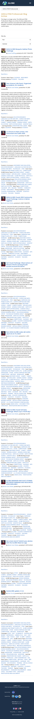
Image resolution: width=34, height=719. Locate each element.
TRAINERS (17, 193)
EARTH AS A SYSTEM (6, 186)
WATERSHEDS (10, 635)
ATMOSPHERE (21, 183)
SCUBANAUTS (19, 633)
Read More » (4, 74)
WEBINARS (4, 238)
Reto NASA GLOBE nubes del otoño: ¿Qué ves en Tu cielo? (18, 333)
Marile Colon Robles (13, 87)
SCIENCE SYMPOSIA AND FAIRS (22, 302)
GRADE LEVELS (14, 404)
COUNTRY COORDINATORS (8, 191)
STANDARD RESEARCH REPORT (9, 471)
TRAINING (20, 188)
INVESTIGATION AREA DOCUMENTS (18, 405)
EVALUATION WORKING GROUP (23, 179)
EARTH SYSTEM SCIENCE (15, 124)
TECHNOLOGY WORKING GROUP (15, 314)
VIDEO (9, 392)
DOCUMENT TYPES (24, 404)
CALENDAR (17, 77)
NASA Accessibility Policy (17, 714)
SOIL (10, 530)
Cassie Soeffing (12, 53)
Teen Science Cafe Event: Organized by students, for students (18, 84)
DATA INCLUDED (16, 174)
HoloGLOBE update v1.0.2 (15, 591)
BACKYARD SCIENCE (22, 120)
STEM (2, 120)
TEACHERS (21, 79)
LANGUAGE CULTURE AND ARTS (10, 119)
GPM (11, 638)
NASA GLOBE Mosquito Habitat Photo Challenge (19, 50)
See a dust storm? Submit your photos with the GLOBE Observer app (19, 542)
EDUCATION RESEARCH (19, 117)
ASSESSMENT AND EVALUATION (22, 165)
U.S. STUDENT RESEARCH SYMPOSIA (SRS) (18, 328)
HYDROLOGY (10, 658)
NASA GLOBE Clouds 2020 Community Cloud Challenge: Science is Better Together (19, 199)
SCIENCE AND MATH (24, 119)
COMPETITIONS (27, 170)
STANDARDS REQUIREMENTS (18, 670)
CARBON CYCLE (19, 635)
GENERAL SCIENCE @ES (7, 176)
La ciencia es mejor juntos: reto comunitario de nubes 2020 (17, 132)
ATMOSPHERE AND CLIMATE (19, 126)
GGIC (25, 635)
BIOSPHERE (21, 654)
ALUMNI (27, 189)
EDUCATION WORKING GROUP (14, 246)
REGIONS (14, 188)
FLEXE (9, 633)
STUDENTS (14, 79)
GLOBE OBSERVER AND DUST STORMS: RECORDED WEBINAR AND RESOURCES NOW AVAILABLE (19, 482)
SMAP (17, 637)
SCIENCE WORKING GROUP (8, 181)
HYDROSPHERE (17, 652)
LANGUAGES (4, 405)
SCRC (13, 633)
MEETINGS (13, 374)
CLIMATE (3, 122)
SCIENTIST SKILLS (27, 124)
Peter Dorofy (11, 593)
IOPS (9, 188)
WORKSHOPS (20, 374)
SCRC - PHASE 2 (11, 637)
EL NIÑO (22, 637)
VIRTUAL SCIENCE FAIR (20, 393)
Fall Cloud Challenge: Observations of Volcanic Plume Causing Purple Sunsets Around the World (19, 264)
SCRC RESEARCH (11, 663)
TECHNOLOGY (17, 169)
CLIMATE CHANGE (11, 122)
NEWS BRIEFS (24, 77)
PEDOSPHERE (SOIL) (6, 528)
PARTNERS (19, 191)
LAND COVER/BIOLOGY (20, 658)
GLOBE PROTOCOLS (20, 176)
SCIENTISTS (26, 191)
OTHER (16, 236)
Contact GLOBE (21, 711)
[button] (30, 3)
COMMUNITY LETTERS (14, 253)
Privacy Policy (12, 711)
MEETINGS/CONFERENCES (8, 383)
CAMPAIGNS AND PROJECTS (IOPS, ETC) (11, 170)
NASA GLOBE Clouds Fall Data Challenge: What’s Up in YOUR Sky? (18, 411)
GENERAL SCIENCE (22, 122)
